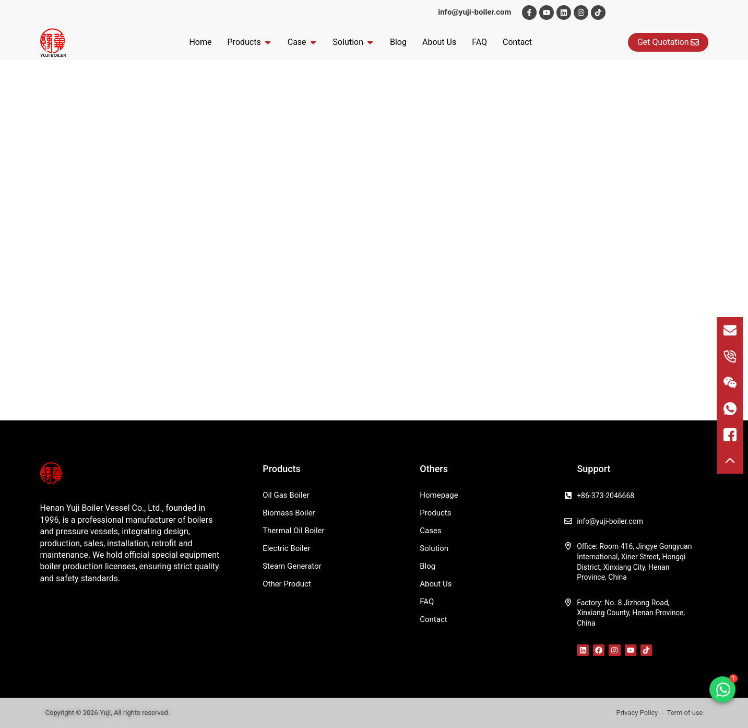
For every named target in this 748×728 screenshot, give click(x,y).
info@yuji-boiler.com (474, 12)
